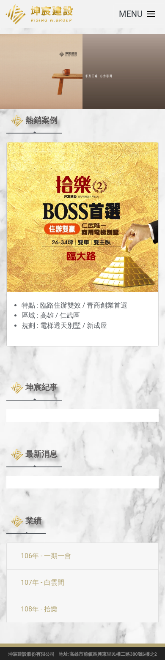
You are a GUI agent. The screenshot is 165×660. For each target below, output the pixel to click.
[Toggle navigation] (139, 14)
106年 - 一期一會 (46, 556)
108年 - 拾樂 (39, 609)
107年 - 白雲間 (42, 582)
